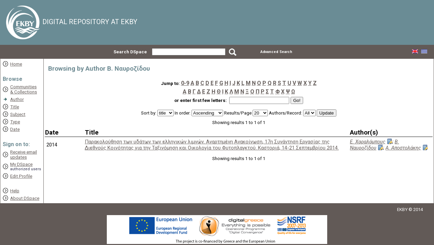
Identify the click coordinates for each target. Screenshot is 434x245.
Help (14, 190)
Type (15, 121)
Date (15, 129)
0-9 (185, 83)
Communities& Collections (23, 89)
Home (16, 64)
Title (14, 106)
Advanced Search (276, 52)
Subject (17, 114)
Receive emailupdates (23, 155)
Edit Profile (21, 176)
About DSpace (24, 198)
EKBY (402, 209)
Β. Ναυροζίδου (374, 145)
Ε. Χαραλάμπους (368, 142)
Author (17, 99)
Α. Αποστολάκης (403, 148)
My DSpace (21, 164)
